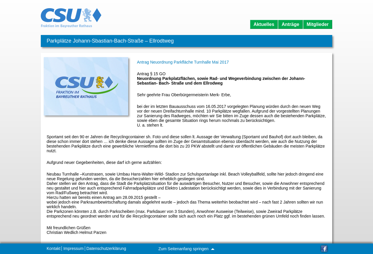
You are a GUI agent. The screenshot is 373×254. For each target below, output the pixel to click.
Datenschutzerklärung (106, 248)
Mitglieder (318, 24)
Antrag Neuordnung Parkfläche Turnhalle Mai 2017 (183, 62)
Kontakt (53, 248)
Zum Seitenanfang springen (186, 248)
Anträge (290, 24)
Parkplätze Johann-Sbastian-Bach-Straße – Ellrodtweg (110, 41)
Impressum (73, 248)
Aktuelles (264, 24)
